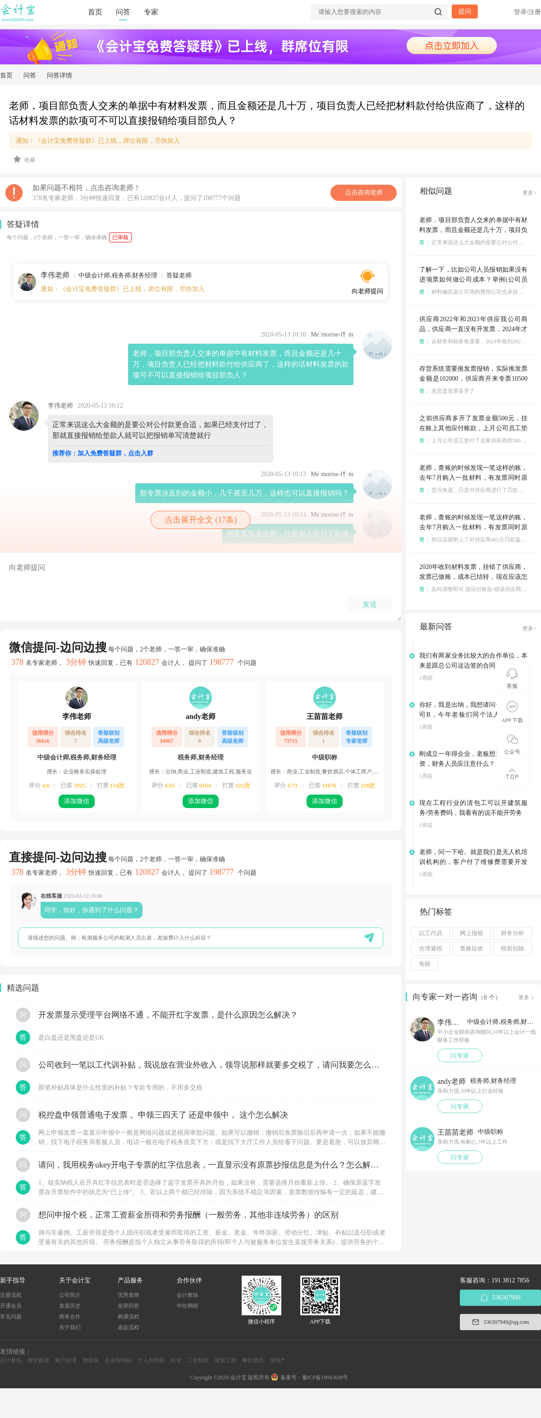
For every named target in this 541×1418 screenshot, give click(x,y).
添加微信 (76, 801)
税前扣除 (512, 948)
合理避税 (430, 948)
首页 (95, 12)
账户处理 (66, 1360)
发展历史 (70, 1306)
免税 (425, 964)
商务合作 (70, 1316)
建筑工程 (225, 1360)
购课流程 (128, 1316)
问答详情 (59, 75)
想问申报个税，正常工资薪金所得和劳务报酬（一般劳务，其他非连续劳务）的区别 (188, 1214)
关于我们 (70, 1327)
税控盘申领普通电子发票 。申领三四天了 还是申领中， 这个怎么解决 (163, 1114)
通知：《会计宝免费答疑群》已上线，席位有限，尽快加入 (98, 140)
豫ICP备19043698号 (325, 1377)
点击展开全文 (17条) (201, 519)
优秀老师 (128, 1295)
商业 (175, 1360)
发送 (369, 604)
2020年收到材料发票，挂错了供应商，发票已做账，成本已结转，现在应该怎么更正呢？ (473, 577)
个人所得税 (151, 1360)
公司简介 (70, 1295)
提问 (464, 11)
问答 (123, 12)
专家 (151, 12)
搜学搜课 (38, 1360)
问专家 (459, 1055)
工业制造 (198, 1360)
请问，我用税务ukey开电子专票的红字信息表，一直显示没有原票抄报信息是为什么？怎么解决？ (211, 1164)
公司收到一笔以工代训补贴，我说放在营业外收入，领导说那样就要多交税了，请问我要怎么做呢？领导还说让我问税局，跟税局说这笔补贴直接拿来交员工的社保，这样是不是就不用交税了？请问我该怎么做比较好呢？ (211, 1064)
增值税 (91, 1360)
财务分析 (512, 933)
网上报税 (471, 933)
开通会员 (11, 1306)
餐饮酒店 (253, 1360)
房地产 (278, 1360)
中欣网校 (187, 1306)
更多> (529, 193)
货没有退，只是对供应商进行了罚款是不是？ (479, 490)
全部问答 (128, 1306)
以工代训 (430, 933)
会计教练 (187, 1295)
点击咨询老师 (364, 192)
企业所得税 (118, 1360)
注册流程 (11, 1295)
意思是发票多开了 (447, 391)
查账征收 (471, 948)
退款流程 (128, 1327)
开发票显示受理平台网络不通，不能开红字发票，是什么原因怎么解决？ (168, 1014)
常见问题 (11, 1316)
